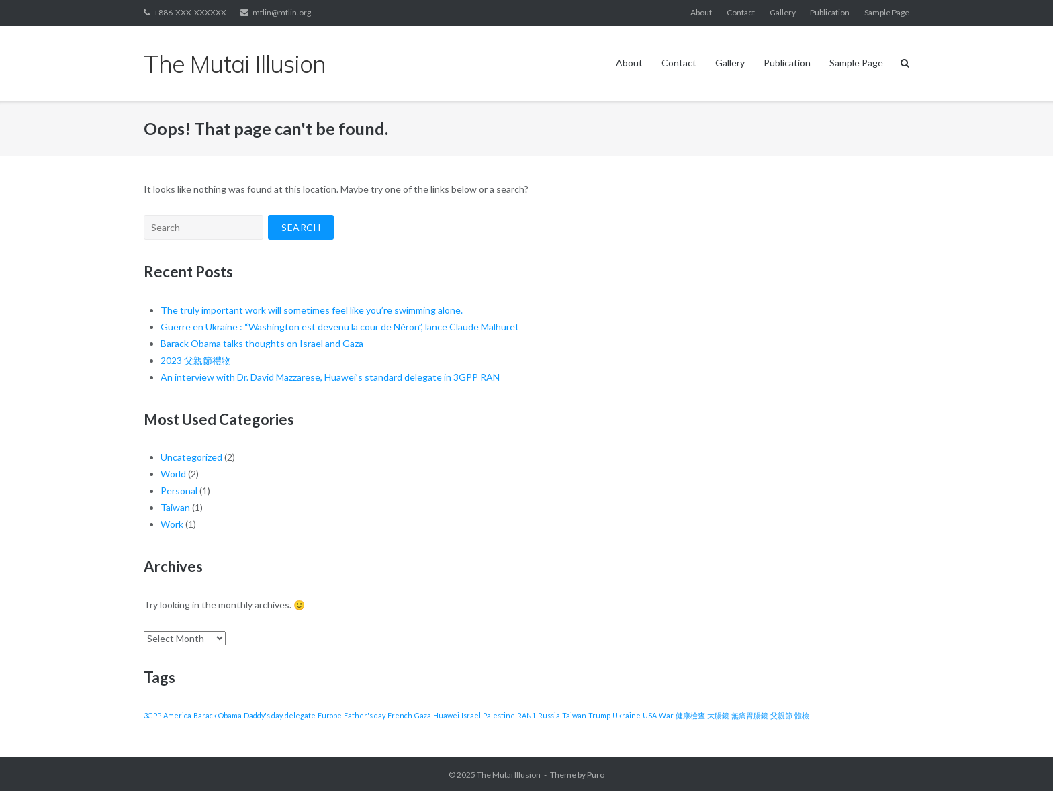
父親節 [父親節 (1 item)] (781, 715)
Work (172, 524)
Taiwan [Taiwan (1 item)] (574, 715)
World (173, 473)
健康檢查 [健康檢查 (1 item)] (690, 715)
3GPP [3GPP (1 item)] (152, 715)
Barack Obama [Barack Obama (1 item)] (217, 715)
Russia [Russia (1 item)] (549, 715)
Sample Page (886, 12)
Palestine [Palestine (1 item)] (499, 715)
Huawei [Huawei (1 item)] (446, 715)
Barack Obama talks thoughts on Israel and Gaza (262, 343)
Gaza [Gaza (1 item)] (422, 715)
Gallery (783, 12)
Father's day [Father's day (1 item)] (364, 715)
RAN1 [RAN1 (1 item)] (526, 715)
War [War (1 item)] (666, 715)
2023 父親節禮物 (196, 360)
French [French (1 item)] (399, 715)
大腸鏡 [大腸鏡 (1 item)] (718, 715)
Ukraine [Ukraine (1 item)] (626, 715)
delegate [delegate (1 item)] (300, 715)
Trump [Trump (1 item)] (599, 715)
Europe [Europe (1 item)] (330, 715)
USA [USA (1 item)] (650, 715)
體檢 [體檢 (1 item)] (801, 715)
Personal (179, 490)
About (701, 12)
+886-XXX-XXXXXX (190, 12)
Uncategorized (191, 457)
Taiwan (175, 507)
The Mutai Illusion (509, 775)
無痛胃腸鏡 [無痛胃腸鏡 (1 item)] (749, 715)
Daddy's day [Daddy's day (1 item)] (263, 715)
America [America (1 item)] (177, 715)
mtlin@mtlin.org (282, 12)
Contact (741, 12)
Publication (830, 12)
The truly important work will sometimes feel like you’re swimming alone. (312, 310)
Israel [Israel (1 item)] (471, 715)
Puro (595, 775)
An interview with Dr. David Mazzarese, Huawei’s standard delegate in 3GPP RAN (330, 377)
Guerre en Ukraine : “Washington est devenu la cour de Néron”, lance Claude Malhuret (340, 326)
